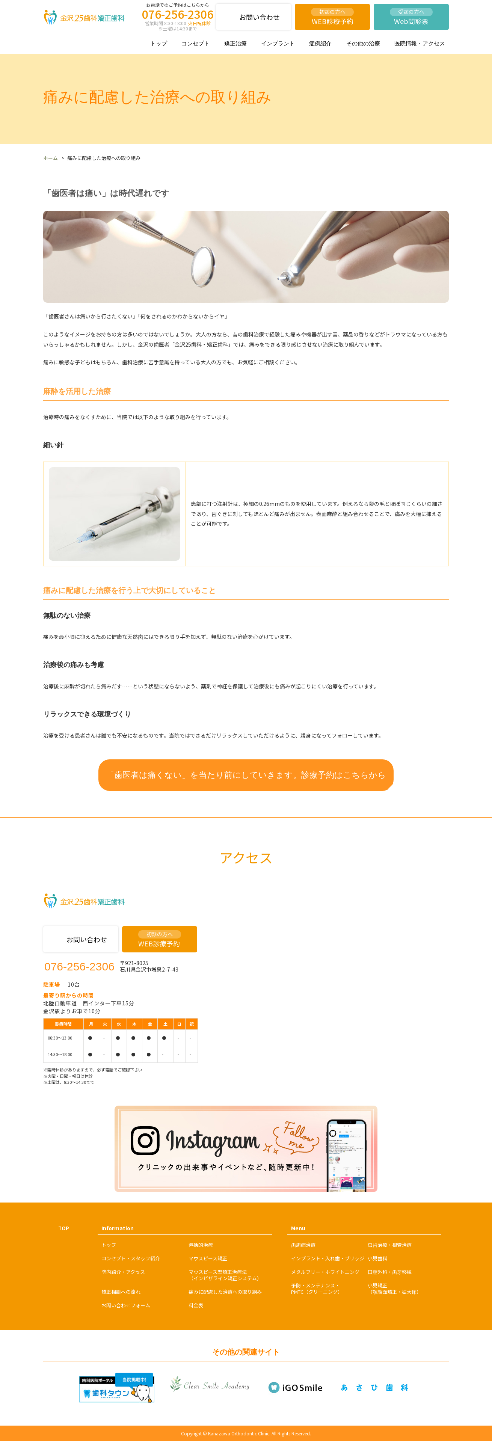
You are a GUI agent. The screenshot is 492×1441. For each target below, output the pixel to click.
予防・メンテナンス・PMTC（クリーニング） (317, 1288)
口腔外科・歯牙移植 (390, 1271)
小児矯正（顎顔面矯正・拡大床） (394, 1288)
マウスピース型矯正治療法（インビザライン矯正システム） (225, 1275)
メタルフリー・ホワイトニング (325, 1271)
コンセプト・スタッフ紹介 (130, 1258)
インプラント (278, 43)
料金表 (196, 1305)
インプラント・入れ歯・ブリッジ (327, 1258)
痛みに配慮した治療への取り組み (225, 1291)
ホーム (50, 157)
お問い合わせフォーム (125, 1305)
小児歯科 (377, 1258)
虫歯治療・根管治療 (390, 1244)
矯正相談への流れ (120, 1291)
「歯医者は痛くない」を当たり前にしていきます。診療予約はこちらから (246, 775)
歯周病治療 (303, 1244)
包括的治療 (201, 1244)
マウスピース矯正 (208, 1258)
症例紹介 (320, 43)
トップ (158, 43)
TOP (63, 1228)
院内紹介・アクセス (123, 1271)
